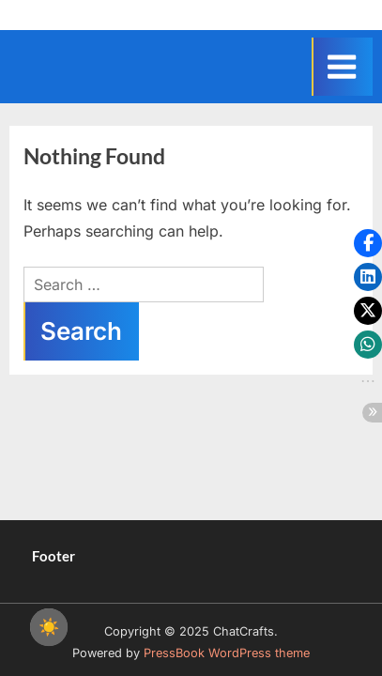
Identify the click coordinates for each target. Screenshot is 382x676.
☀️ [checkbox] (48, 627)
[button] (368, 243)
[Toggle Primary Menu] (342, 67)
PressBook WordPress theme (227, 653)
